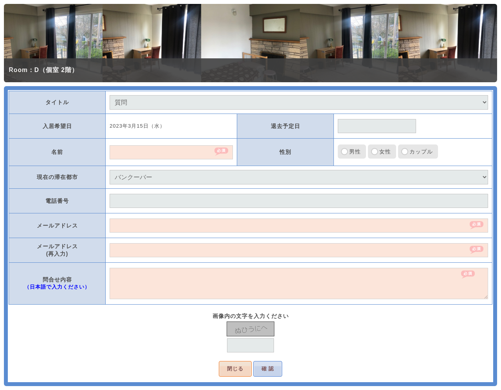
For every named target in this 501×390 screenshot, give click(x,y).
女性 (385, 151)
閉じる (235, 369)
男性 (355, 151)
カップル (421, 151)
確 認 (267, 369)
